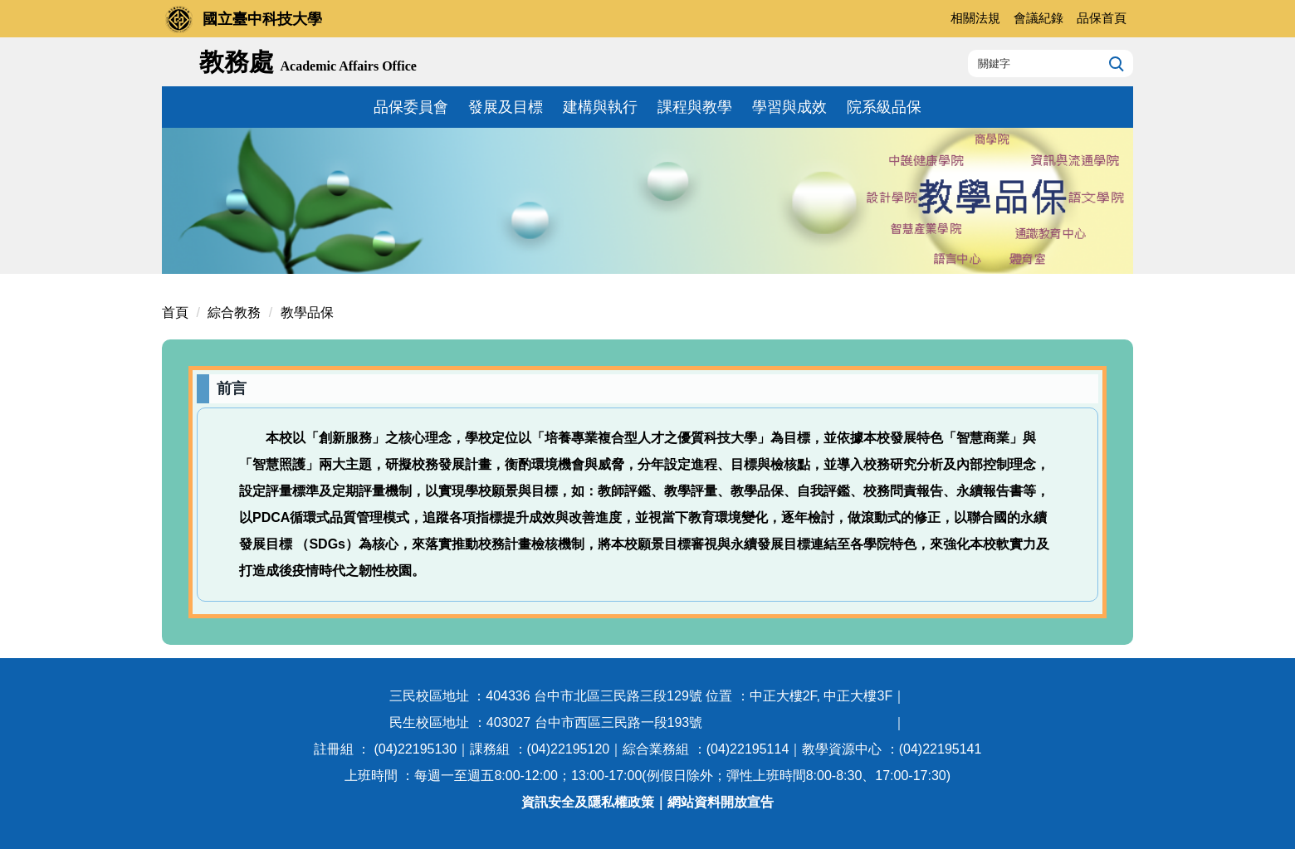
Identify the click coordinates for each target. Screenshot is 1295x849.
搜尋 (1114, 63)
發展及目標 (505, 107)
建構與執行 (600, 107)
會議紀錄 (1038, 18)
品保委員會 (411, 107)
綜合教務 (234, 312)
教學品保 (307, 312)
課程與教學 (694, 107)
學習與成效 (789, 107)
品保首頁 (1101, 18)
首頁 (175, 312)
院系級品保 (884, 107)
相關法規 (975, 18)
